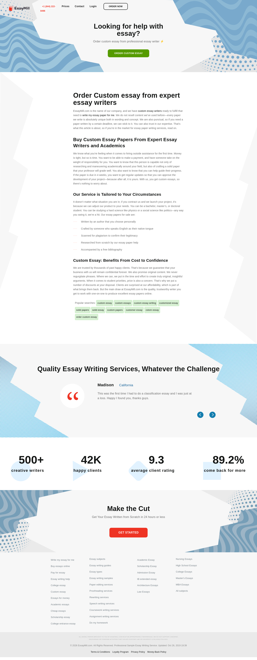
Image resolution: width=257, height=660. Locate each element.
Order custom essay (128, 53)
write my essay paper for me (98, 115)
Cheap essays (58, 612)
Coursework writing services (104, 612)
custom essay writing (145, 303)
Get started (128, 532)
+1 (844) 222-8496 (168, 6)
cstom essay (152, 310)
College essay (58, 586)
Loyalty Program (120, 655)
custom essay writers (150, 110)
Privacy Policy (138, 655)
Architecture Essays (147, 586)
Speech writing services (101, 606)
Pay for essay (58, 572)
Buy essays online (60, 566)
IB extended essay (147, 579)
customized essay (168, 303)
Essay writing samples (101, 579)
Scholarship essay (60, 619)
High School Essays (186, 566)
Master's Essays (184, 579)
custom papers (115, 310)
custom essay (104, 303)
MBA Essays (182, 586)
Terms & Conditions (100, 655)
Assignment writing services (104, 619)
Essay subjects (97, 559)
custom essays (123, 303)
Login (213, 6)
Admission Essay (146, 572)
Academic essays (60, 606)
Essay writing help (60, 579)
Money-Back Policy (156, 655)
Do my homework (98, 625)
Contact (200, 6)
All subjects (182, 592)
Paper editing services (101, 586)
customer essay (134, 310)
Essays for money (60, 599)
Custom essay (58, 592)
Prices (186, 6)
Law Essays (143, 592)
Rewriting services (99, 599)
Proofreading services (100, 592)
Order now (236, 6)
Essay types (95, 572)
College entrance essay (63, 625)
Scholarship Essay (147, 566)
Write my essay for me (62, 559)
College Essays (184, 572)
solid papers (82, 310)
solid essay (98, 310)
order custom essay (86, 317)
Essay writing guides (100, 566)
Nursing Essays (184, 559)
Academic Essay (146, 559)
